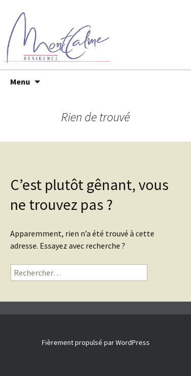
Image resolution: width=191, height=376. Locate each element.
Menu (20, 81)
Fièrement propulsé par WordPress (96, 342)
